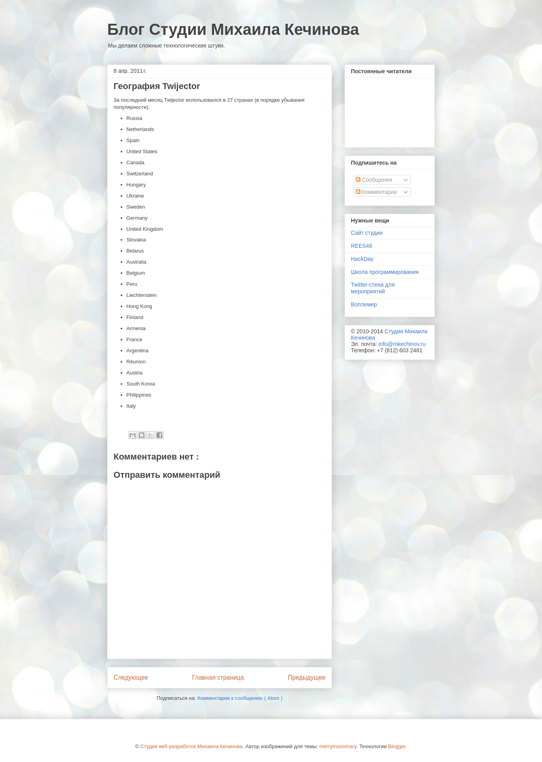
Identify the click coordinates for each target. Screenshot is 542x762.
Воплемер (364, 304)
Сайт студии (367, 233)
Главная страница (218, 677)
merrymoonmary (337, 746)
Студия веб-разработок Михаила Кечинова (191, 746)
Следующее (131, 677)
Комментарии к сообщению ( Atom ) (239, 698)
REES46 (361, 246)
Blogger (397, 746)
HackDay (362, 259)
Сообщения (374, 180)
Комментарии (376, 192)
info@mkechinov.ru (402, 344)
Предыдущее (307, 677)
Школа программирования (385, 272)
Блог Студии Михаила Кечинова (233, 29)
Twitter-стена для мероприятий (372, 288)
